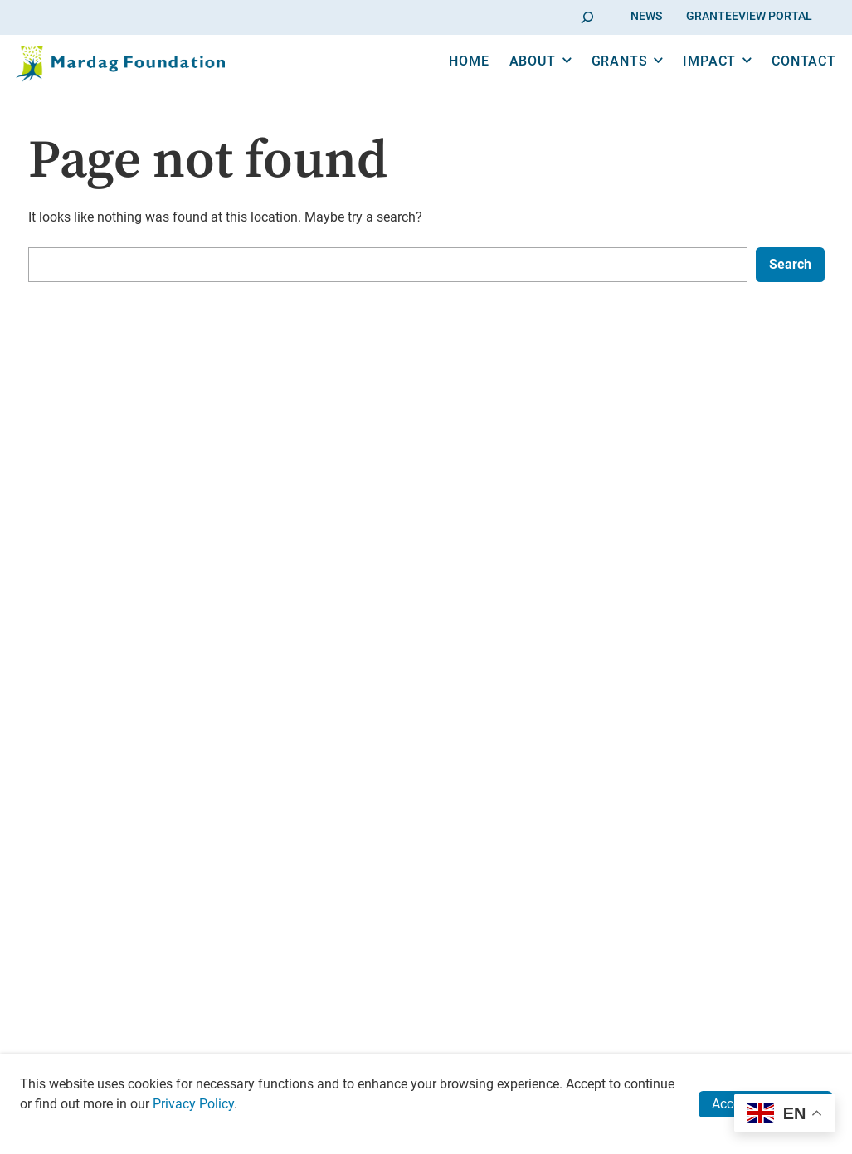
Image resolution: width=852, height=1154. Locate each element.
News (646, 16)
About (508, 82)
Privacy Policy (193, 1104)
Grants (595, 82)
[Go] (587, 17)
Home (445, 82)
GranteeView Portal (749, 16)
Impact (686, 82)
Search (790, 264)
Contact (779, 82)
